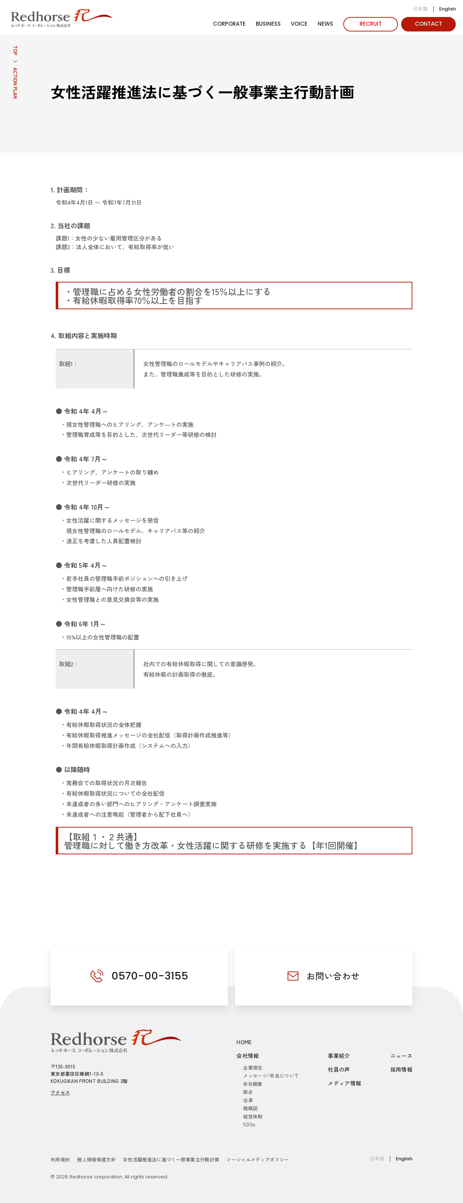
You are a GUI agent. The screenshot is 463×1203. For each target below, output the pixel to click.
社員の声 (339, 1069)
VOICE (299, 23)
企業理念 (252, 1067)
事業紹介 (339, 1055)
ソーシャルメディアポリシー (257, 1159)
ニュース (401, 1055)
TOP (15, 50)
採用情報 (401, 1069)
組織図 (250, 1108)
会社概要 (252, 1083)
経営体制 (252, 1116)
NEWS (325, 23)
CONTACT (428, 23)
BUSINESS (268, 23)
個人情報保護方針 (96, 1159)
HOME (244, 1042)
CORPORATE (229, 23)
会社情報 (248, 1055)
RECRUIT (371, 23)
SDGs (249, 1124)
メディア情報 (344, 1083)
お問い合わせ (333, 975)
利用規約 (60, 1159)
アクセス (60, 1092)
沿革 (248, 1100)
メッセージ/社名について (271, 1075)
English (447, 8)
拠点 (248, 1091)
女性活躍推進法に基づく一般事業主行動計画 (171, 1159)
